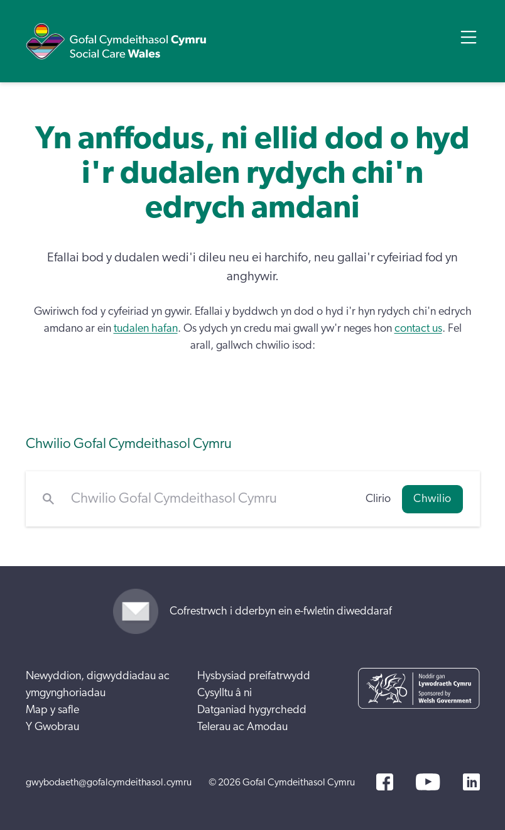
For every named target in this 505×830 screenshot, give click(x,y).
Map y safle (52, 710)
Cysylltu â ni (224, 693)
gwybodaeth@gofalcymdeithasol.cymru (109, 782)
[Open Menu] (468, 37)
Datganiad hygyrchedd (252, 710)
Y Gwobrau (52, 727)
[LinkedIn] (471, 781)
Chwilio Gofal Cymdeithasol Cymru (129, 444)
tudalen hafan (146, 328)
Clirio (378, 499)
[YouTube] (428, 781)
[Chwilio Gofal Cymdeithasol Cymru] (210, 499)
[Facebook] (384, 781)
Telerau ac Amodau (242, 727)
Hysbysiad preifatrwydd (253, 676)
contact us (418, 328)
